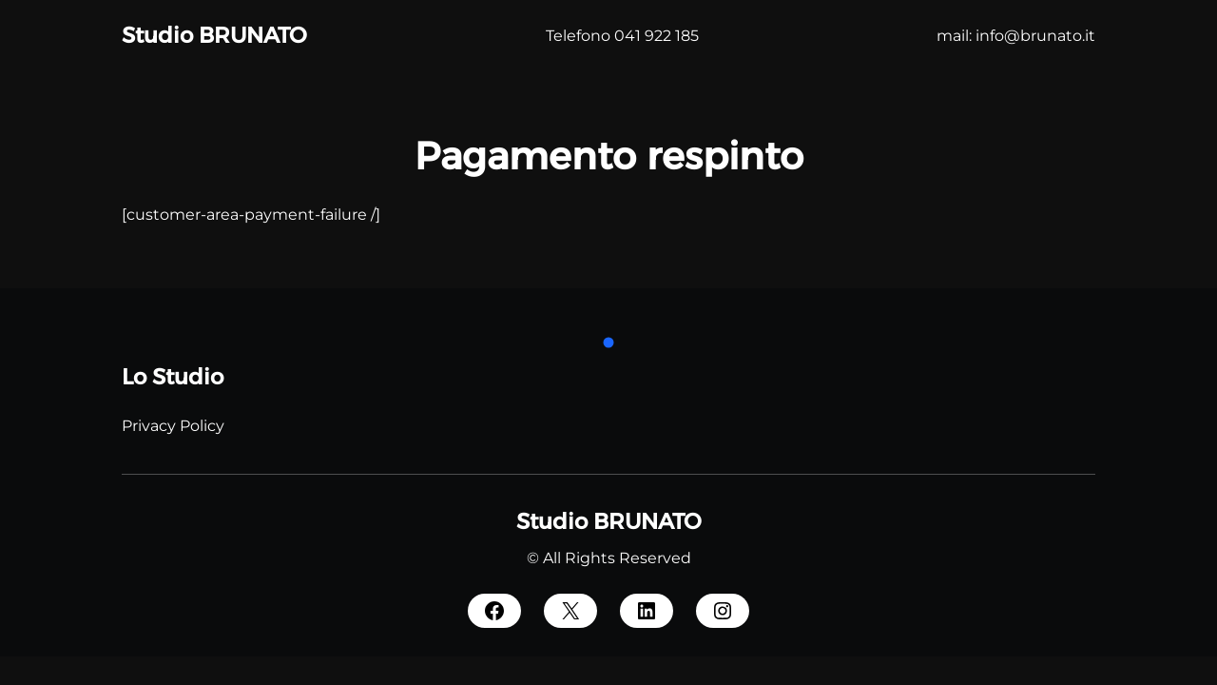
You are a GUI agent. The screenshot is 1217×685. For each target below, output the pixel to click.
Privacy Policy (173, 426)
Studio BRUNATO (214, 35)
